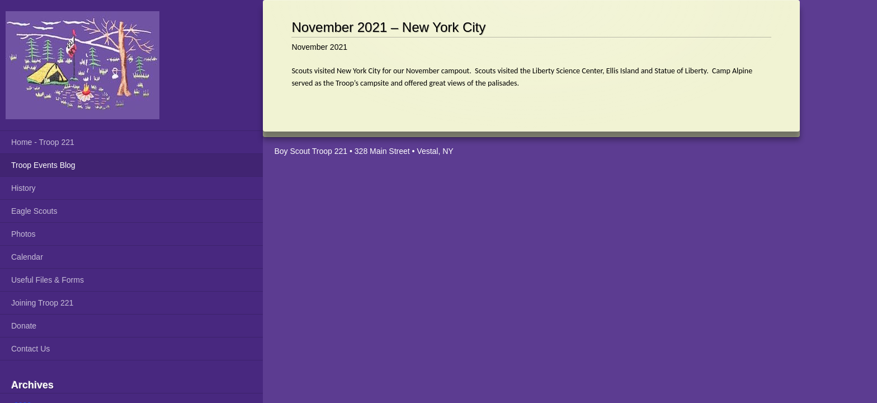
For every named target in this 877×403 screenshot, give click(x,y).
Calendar (27, 256)
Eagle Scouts (34, 211)
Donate (23, 325)
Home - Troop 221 (42, 142)
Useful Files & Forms (47, 279)
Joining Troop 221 (42, 302)
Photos (23, 233)
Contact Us (30, 348)
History (23, 188)
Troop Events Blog (43, 165)
